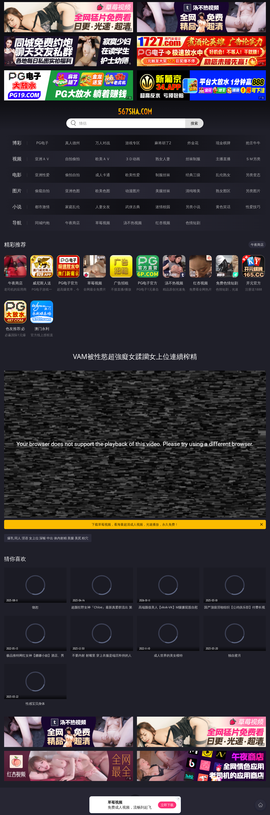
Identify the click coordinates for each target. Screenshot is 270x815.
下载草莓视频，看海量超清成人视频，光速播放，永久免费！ (178, 524)
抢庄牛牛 (253, 142)
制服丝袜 (162, 174)
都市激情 (42, 206)
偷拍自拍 (72, 174)
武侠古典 (132, 206)
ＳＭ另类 (253, 158)
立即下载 (167, 805)
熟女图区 (223, 190)
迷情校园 (162, 206)
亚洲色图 (72, 190)
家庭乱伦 (72, 206)
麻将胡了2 (163, 142)
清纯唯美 (193, 190)
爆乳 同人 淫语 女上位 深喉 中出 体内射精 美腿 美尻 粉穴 (47, 538)
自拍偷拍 (72, 158)
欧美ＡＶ (102, 158)
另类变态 (253, 174)
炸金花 (192, 142)
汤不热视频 (132, 222)
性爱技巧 (253, 206)
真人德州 (72, 142)
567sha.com (135, 111)
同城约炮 (42, 222)
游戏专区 (132, 142)
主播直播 (223, 158)
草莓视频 (102, 222)
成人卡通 (102, 174)
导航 (16, 223)
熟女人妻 (162, 158)
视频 (16, 159)
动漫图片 (132, 190)
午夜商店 (72, 222)
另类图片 (253, 190)
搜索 (194, 123)
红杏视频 (162, 222)
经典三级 (193, 174)
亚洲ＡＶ (42, 158)
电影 (16, 175)
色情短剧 (193, 222)
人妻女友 (102, 206)
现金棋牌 (223, 142)
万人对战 (102, 142)
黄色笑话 (223, 206)
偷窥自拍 (42, 190)
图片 (16, 191)
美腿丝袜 (162, 190)
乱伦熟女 (223, 174)
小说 (16, 207)
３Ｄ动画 (132, 158)
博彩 (16, 143)
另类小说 (193, 206)
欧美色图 (102, 190)
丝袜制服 (193, 158)
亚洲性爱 (42, 174)
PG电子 (42, 142)
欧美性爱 (132, 174)
